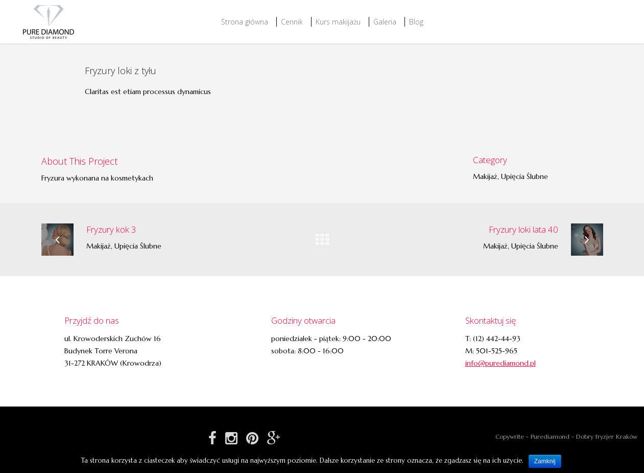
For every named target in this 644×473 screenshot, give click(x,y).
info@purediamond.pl (500, 363)
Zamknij (545, 461)
